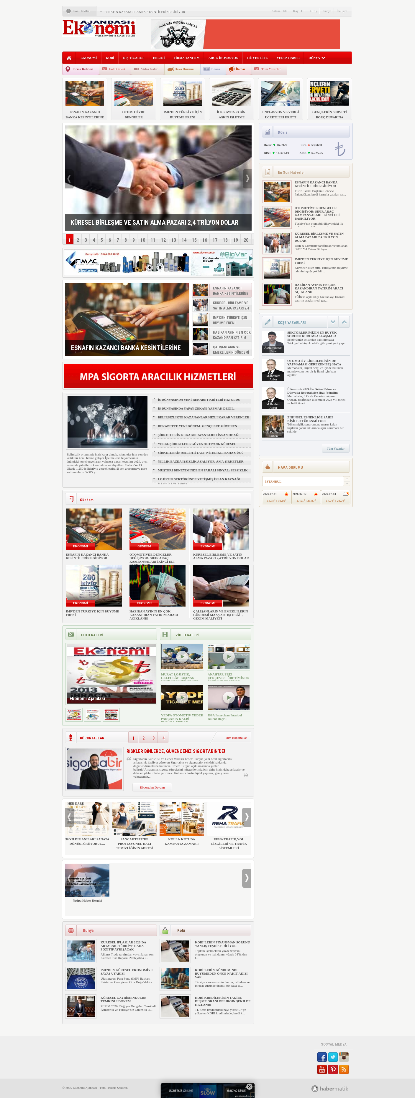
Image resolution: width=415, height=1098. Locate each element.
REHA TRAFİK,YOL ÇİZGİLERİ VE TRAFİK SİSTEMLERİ (229, 826)
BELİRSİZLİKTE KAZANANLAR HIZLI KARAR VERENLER (203, 417)
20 (246, 240)
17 (215, 240)
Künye (327, 11)
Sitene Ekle (279, 11)
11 (153, 240)
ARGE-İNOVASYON (223, 57)
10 (142, 240)
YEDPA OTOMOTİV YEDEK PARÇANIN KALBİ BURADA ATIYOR (182, 718)
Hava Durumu (185, 69)
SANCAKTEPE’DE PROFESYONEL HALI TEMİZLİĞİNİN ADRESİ (134, 826)
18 (225, 240)
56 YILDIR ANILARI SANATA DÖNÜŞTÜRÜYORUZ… (87, 823)
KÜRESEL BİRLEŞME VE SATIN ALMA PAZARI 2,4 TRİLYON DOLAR (221, 556)
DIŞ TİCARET (133, 57)
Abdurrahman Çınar (273, 349)
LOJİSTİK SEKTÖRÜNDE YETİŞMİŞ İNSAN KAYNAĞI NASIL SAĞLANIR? (199, 481)
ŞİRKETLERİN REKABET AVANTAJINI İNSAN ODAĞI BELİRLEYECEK (199, 437)
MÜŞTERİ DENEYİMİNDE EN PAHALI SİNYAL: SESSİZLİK (203, 470)
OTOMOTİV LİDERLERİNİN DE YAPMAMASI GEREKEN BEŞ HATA (314, 362)
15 (194, 240)
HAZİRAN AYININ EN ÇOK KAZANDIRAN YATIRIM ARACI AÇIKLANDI (153, 615)
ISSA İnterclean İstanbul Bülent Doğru (225, 717)
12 (163, 240)
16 (204, 240)
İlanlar (240, 69)
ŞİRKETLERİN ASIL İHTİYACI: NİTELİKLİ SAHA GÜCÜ (201, 452)
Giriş (313, 11)
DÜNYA (317, 57)
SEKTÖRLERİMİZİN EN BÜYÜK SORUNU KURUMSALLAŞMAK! (312, 334)
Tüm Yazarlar (271, 69)
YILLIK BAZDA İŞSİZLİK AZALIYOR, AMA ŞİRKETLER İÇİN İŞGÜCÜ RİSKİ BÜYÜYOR (200, 464)
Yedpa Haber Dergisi (87, 882)
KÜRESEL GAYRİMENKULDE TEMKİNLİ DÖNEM (123, 999)
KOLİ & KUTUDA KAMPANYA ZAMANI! (182, 823)
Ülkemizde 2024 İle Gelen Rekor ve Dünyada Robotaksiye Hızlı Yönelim (312, 390)
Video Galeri (150, 69)
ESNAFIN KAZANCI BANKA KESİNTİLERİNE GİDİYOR (144, 12)
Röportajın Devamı (152, 787)
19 (235, 240)
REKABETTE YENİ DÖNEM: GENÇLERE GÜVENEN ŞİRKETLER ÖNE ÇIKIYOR (197, 428)
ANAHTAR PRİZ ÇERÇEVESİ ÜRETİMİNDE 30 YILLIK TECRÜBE (228, 678)
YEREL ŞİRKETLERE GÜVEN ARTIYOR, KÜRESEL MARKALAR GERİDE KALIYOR (197, 446)
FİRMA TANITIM (187, 57)
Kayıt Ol (298, 11)
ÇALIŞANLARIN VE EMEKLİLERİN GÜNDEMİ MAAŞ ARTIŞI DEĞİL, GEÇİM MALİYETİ (220, 615)
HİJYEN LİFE (257, 57)
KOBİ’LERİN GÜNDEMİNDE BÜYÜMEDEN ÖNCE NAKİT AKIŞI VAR (221, 973)
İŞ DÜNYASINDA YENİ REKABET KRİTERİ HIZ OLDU (199, 399)
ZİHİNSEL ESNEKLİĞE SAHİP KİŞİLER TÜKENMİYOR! (310, 419)
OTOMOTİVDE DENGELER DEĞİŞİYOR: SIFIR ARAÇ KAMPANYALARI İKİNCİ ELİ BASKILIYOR (152, 560)
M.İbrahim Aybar (273, 377)
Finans (215, 69)
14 (184, 240)
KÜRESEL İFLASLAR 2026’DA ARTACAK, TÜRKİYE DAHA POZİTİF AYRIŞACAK (123, 945)
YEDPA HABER (288, 57)
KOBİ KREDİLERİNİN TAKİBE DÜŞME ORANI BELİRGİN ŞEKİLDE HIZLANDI (223, 1001)
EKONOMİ (89, 57)
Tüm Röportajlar (236, 737)
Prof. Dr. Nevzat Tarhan (273, 434)
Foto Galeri (117, 69)
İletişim (342, 11)
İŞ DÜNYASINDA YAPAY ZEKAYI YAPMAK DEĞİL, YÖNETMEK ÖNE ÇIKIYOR (196, 411)
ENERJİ (159, 57)
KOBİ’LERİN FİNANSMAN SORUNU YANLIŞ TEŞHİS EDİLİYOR (222, 944)
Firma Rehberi (83, 69)
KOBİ (110, 57)
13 (173, 240)
